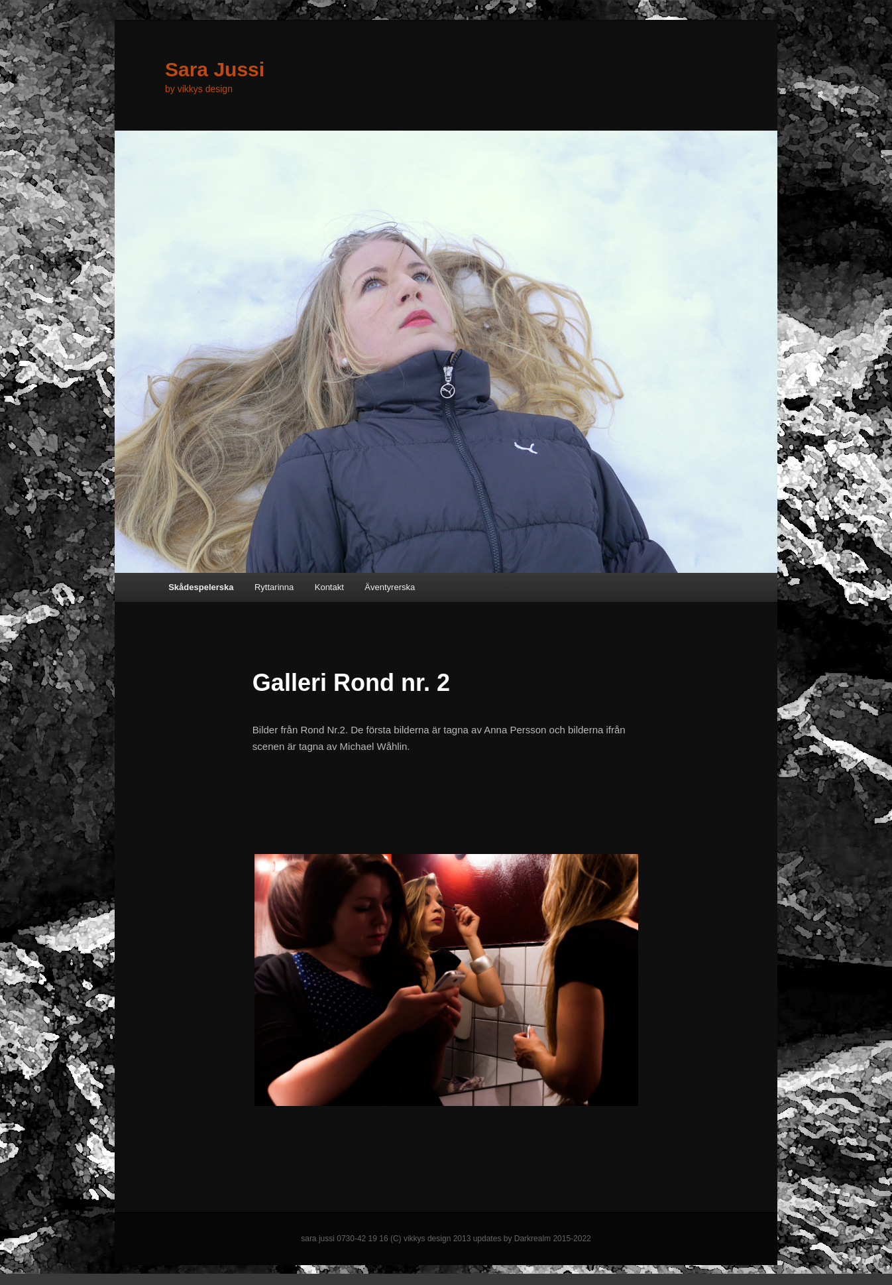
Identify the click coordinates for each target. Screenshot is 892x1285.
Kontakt (329, 587)
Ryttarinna (274, 587)
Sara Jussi (214, 69)
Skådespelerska (200, 587)
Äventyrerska (389, 587)
